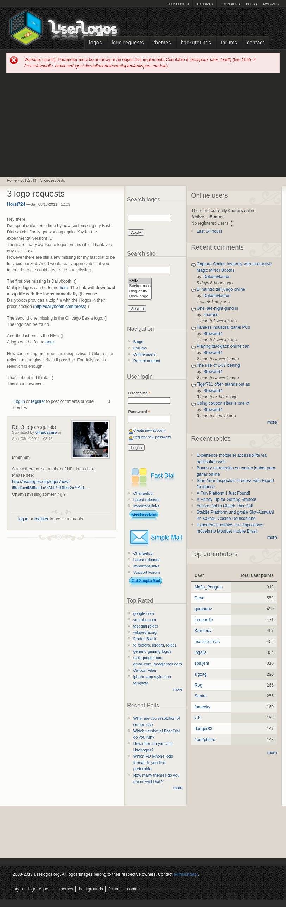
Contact (255, 42)
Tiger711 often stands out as (223, 384)
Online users (144, 354)
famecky (202, 707)
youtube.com (144, 620)
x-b (198, 717)
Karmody (203, 630)
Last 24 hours (209, 231)
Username (139, 393)
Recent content (146, 361)
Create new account (149, 430)
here (63, 287)
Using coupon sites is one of (223, 403)
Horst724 (16, 204)
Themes (162, 42)
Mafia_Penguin (209, 587)
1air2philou (205, 739)
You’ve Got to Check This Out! (225, 505)
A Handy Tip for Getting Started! (226, 499)
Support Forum (146, 572)
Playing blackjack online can (223, 346)
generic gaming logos (152, 651)
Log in (19, 401)
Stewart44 (212, 333)
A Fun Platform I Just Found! (223, 493)
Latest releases (146, 499)
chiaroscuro (46, 432)
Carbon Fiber (145, 670)
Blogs (251, 4)
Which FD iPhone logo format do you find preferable (153, 762)
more (178, 689)
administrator (186, 874)
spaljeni (202, 663)
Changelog (143, 493)
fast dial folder (145, 626)
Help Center (178, 4)
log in (23, 518)
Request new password (152, 437)
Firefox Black (145, 639)
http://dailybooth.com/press (59, 306)
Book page (139, 296)
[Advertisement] (143, 124)
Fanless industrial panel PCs (223, 327)
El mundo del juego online (221, 289)
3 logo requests (52, 180)
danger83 (203, 728)
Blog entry (139, 291)
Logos (95, 42)
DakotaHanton (216, 276)
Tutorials (204, 4)
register (38, 401)
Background (139, 286)
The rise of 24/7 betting (218, 365)
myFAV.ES (271, 4)
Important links (146, 506)
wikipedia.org (145, 632)
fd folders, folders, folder (154, 645)
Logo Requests (128, 42)
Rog (198, 685)
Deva (199, 598)
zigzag (201, 674)
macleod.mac (207, 641)
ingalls (200, 652)
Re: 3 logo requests (34, 427)
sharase (210, 314)
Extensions (229, 4)
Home (12, 180)
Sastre (201, 696)
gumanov (203, 608)
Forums (229, 42)
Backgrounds (196, 42)
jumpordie (204, 619)
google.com (143, 613)
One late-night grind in (217, 308)
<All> (139, 281)
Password (139, 412)
